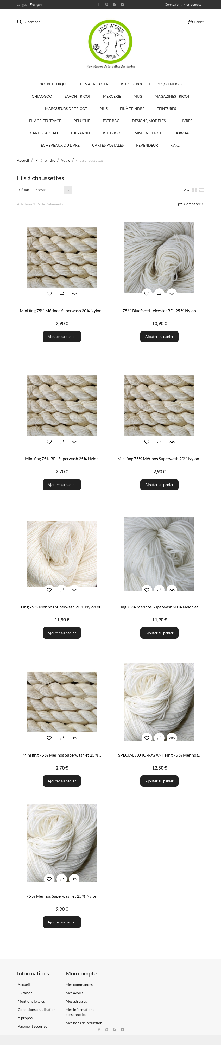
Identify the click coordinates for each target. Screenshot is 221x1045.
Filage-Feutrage (45, 120)
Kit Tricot (112, 133)
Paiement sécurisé (32, 1026)
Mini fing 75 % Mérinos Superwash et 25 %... (62, 754)
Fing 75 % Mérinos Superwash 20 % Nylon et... (62, 606)
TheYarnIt (80, 133)
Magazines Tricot (172, 96)
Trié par (23, 189)
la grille (195, 189)
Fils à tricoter (94, 84)
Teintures (166, 108)
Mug (138, 96)
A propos (25, 1018)
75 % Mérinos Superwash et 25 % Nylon (61, 895)
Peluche (82, 120)
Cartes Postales (108, 145)
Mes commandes (79, 984)
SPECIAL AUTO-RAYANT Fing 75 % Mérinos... (159, 754)
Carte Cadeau (44, 133)
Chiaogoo (42, 96)
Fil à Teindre (132, 108)
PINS (103, 108)
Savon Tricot (78, 96)
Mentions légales (31, 1001)
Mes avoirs (74, 993)
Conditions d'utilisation (36, 1009)
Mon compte (81, 973)
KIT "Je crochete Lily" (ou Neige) (151, 84)
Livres (186, 120)
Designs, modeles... (150, 120)
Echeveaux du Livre (60, 145)
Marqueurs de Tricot (66, 108)
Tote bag (111, 120)
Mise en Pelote (148, 133)
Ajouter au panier (62, 336)
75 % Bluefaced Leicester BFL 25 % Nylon (159, 310)
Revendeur (147, 145)
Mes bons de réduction (84, 1023)
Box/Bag (183, 133)
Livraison (25, 993)
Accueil (23, 160)
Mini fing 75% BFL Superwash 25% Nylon (62, 458)
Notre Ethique (53, 84)
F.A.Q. (175, 145)
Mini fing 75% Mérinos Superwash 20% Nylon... (62, 310)
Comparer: (193, 204)
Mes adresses (76, 1001)
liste (201, 189)
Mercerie (112, 96)
